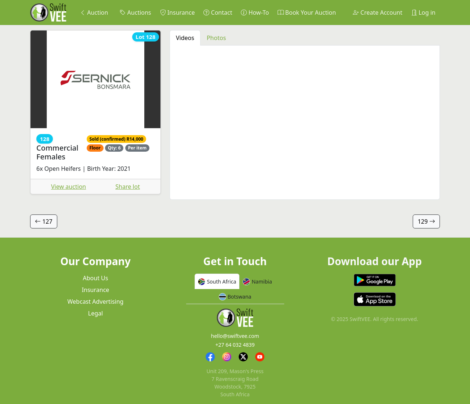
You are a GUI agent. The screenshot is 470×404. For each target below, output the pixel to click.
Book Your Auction (307, 12)
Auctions (135, 12)
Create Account (377, 12)
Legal (95, 313)
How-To (255, 12)
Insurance (177, 12)
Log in (423, 12)
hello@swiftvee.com (235, 335)
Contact (217, 12)
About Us (95, 278)
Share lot (127, 187)
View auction (68, 187)
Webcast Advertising (96, 301)
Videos (185, 38)
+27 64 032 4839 (234, 344)
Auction (94, 12)
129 (426, 221)
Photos (216, 38)
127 (44, 221)
